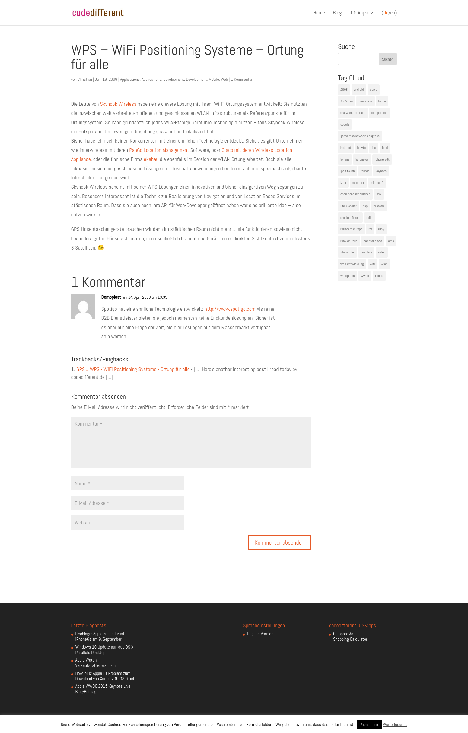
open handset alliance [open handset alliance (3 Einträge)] (355, 194)
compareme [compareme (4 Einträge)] (379, 112)
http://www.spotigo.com (230, 308)
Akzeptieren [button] (369, 724)
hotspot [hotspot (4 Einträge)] (345, 147)
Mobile (214, 79)
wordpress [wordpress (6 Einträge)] (347, 275)
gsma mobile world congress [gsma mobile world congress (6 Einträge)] (360, 136)
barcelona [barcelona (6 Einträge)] (365, 101)
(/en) (389, 13)
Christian (85, 79)
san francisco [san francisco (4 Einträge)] (373, 240)
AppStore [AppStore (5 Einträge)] (346, 101)
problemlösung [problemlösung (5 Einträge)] (350, 217)
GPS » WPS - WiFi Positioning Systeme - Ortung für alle (133, 369)
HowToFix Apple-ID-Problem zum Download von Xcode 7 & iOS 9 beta (106, 675)
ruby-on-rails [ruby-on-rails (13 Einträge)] (349, 240)
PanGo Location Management (159, 149)
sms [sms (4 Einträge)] (391, 240)
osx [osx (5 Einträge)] (379, 194)
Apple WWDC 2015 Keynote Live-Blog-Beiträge (103, 688)
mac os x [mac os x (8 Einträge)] (358, 182)
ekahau (151, 159)
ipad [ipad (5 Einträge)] (385, 147)
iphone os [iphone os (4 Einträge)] (362, 159)
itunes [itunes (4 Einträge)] (365, 170)
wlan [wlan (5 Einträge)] (384, 264)
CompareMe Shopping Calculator (350, 636)
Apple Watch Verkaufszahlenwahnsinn (96, 662)
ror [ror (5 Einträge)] (370, 229)
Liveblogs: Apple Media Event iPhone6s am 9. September (100, 636)
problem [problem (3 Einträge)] (379, 205)
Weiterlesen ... (395, 724)
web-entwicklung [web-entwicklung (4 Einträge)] (352, 264)
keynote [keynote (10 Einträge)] (381, 170)
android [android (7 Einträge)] (359, 89)
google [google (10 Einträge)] (344, 124)
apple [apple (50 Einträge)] (373, 89)
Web (224, 79)
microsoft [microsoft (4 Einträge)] (377, 182)
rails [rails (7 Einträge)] (369, 217)
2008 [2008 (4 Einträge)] (344, 89)
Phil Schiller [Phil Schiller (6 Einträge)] (348, 205)
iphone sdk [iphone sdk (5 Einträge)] (382, 159)
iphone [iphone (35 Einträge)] (344, 159)
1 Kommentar (242, 79)
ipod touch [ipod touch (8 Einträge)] (347, 170)
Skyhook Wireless (118, 103)
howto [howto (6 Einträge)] (361, 147)
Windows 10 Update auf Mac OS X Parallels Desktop (104, 649)
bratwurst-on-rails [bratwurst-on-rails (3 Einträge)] (352, 112)
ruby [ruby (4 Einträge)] (381, 229)
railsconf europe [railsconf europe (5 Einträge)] (351, 229)
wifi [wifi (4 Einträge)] (372, 264)
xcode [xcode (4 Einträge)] (379, 275)
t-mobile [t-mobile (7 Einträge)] (366, 252)
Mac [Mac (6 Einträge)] (343, 182)
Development (173, 79)
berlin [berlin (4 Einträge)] (382, 101)
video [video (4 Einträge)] (381, 252)
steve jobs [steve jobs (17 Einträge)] (347, 252)
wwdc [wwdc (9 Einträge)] (365, 275)
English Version (260, 634)
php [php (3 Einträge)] (365, 205)
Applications (130, 79)
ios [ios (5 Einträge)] (374, 147)
